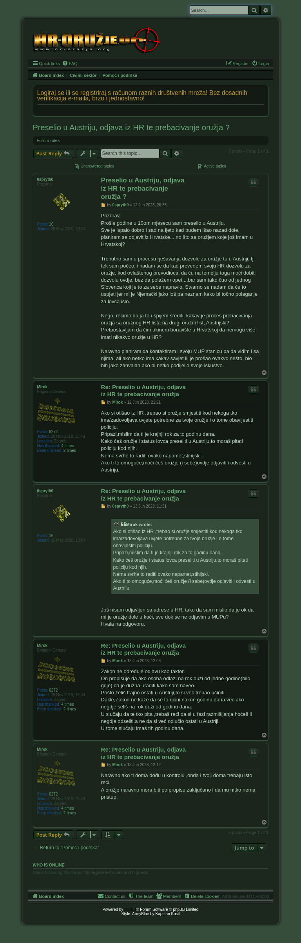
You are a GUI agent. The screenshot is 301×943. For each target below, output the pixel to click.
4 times (67, 446)
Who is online (49, 865)
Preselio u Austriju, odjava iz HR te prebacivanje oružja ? (131, 127)
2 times (69, 450)
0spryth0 (45, 179)
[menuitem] (70, 63)
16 (51, 224)
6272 (53, 432)
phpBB (130, 909)
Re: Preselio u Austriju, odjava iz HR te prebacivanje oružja (143, 391)
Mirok (42, 387)
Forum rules (48, 140)
